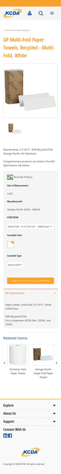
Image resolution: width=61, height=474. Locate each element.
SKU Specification (15, 293)
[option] (30, 90)
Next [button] (56, 366)
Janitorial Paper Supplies (18, 30)
